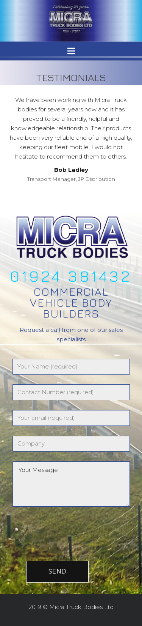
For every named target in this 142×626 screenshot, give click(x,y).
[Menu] (71, 51)
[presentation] (66, 525)
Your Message (71, 484)
